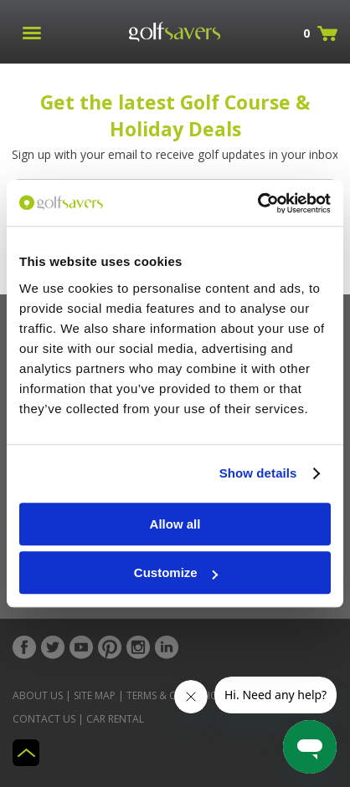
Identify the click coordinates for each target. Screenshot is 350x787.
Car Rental (115, 719)
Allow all (175, 524)
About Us (38, 695)
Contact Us (44, 719)
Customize (176, 572)
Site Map (95, 695)
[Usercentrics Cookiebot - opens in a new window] (257, 203)
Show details (258, 473)
